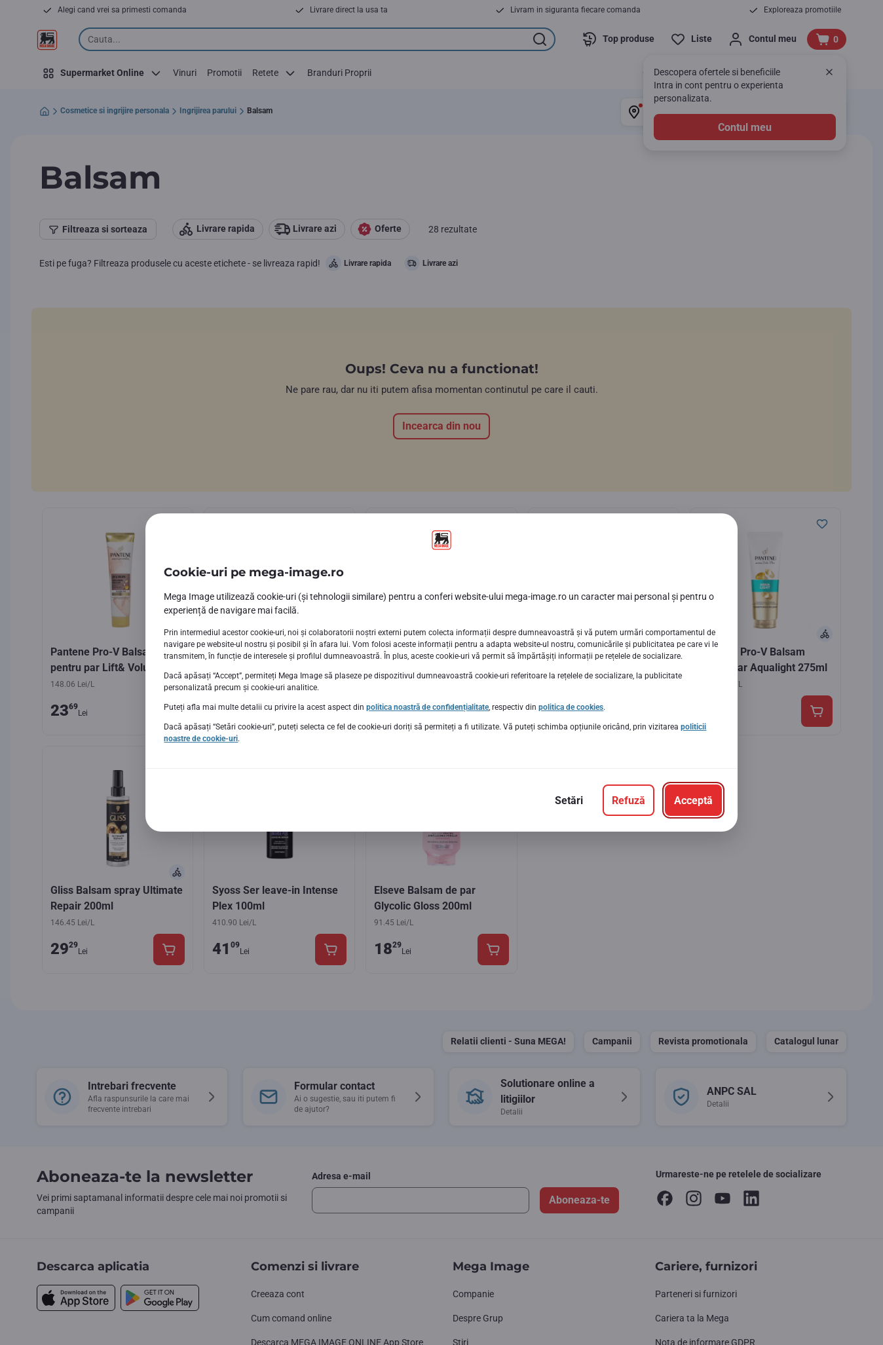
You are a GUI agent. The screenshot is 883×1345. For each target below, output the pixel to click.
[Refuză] (628, 800)
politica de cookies (570, 707)
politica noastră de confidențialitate (427, 707)
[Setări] (569, 800)
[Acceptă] (693, 800)
